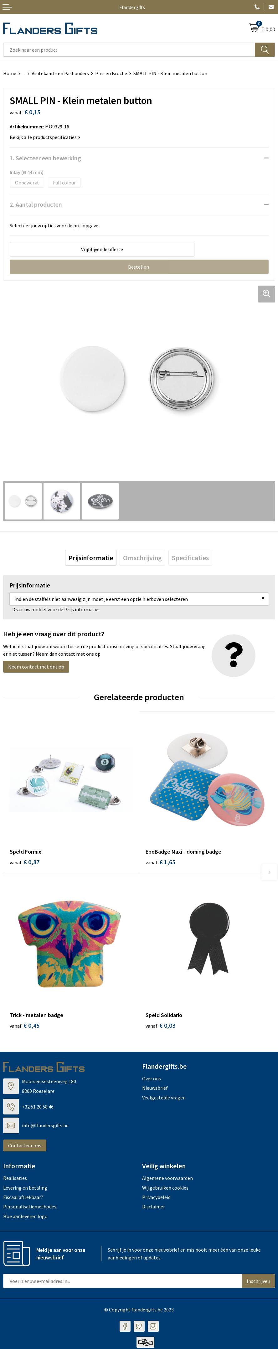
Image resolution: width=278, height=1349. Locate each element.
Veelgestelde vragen (164, 1098)
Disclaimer (153, 1208)
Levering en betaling (25, 1189)
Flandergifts (132, 7)
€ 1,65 (160, 862)
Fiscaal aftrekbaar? (23, 1198)
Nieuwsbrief (155, 1089)
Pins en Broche (111, 73)
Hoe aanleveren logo (25, 1217)
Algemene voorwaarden (167, 1179)
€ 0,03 (160, 1026)
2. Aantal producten (36, 204)
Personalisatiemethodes (29, 1208)
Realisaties (15, 1179)
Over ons (151, 1079)
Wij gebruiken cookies (165, 1189)
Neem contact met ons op (36, 667)
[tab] (90, 558)
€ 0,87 (24, 862)
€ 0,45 (24, 1026)
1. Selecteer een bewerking (45, 158)
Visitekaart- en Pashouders (60, 73)
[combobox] (129, 50)
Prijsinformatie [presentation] (91, 557)
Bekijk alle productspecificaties (45, 137)
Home (9, 73)
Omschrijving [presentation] (142, 557)
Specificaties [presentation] (190, 557)
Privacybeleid (156, 1198)
